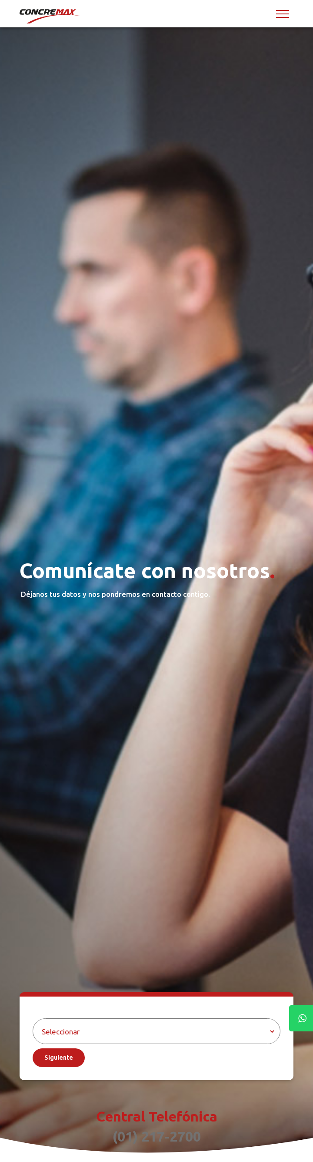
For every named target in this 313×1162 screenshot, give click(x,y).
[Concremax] (50, 16)
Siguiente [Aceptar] (58, 1057)
